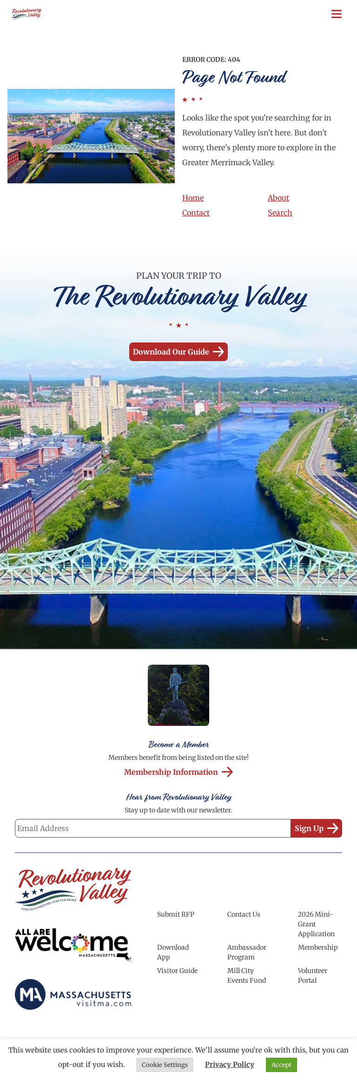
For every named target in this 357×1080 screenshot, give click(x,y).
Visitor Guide (177, 970)
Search (280, 212)
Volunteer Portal (312, 975)
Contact (196, 212)
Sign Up (316, 828)
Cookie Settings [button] (165, 1065)
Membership (318, 947)
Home (193, 197)
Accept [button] (281, 1065)
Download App (173, 952)
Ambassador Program (246, 952)
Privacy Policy (229, 1064)
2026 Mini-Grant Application (316, 924)
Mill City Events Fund (246, 975)
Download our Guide (178, 351)
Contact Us (243, 914)
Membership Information (178, 772)
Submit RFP (175, 914)
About (278, 197)
